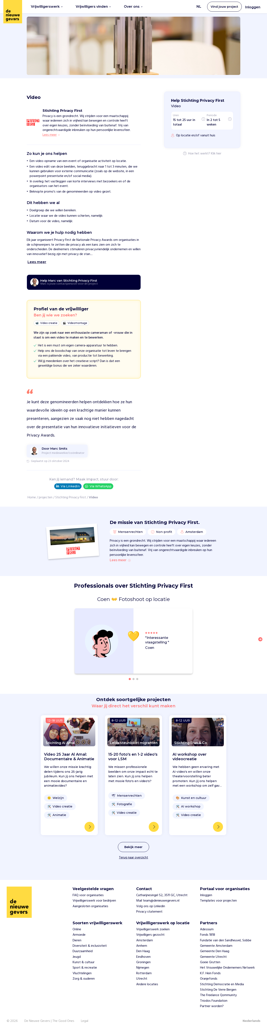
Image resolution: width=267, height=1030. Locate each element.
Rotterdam (144, 973)
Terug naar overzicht (133, 857)
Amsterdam (144, 940)
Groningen (143, 962)
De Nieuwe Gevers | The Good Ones (49, 1021)
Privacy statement (149, 911)
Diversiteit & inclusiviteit (90, 946)
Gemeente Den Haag (214, 951)
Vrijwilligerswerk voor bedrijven (94, 900)
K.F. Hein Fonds (210, 973)
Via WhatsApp (98, 486)
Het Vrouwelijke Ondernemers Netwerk (227, 967)
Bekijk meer (133, 847)
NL (198, 7)
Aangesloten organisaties (90, 906)
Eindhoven (143, 957)
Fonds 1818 (207, 935)
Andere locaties (147, 984)
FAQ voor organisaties (88, 895)
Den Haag (143, 951)
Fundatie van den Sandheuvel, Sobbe (225, 940)
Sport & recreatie (85, 967)
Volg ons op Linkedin (150, 906)
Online (77, 929)
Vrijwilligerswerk (47, 7)
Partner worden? (212, 1006)
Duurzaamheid (83, 951)
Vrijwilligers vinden (93, 7)
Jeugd (77, 957)
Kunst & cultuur (83, 962)
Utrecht (141, 978)
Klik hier (216, 153)
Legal (84, 1021)
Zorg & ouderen (84, 978)
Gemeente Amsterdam (216, 946)
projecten (45, 497)
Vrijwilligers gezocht (150, 935)
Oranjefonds (208, 978)
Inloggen (252, 7)
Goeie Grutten (210, 962)
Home (32, 497)
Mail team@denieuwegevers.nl (157, 900)
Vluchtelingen (82, 973)
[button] (261, 641)
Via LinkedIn (68, 486)
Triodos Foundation (213, 1001)
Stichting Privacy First (70, 497)
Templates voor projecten (218, 900)
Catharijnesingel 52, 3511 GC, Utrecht (162, 895)
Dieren (77, 940)
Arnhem (141, 946)
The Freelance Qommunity (218, 995)
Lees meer (120, 560)
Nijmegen (142, 967)
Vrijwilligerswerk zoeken (153, 929)
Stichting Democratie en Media (222, 984)
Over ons (133, 7)
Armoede (79, 935)
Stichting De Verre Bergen (218, 990)
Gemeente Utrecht (213, 957)
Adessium (207, 929)
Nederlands (251, 1021)
